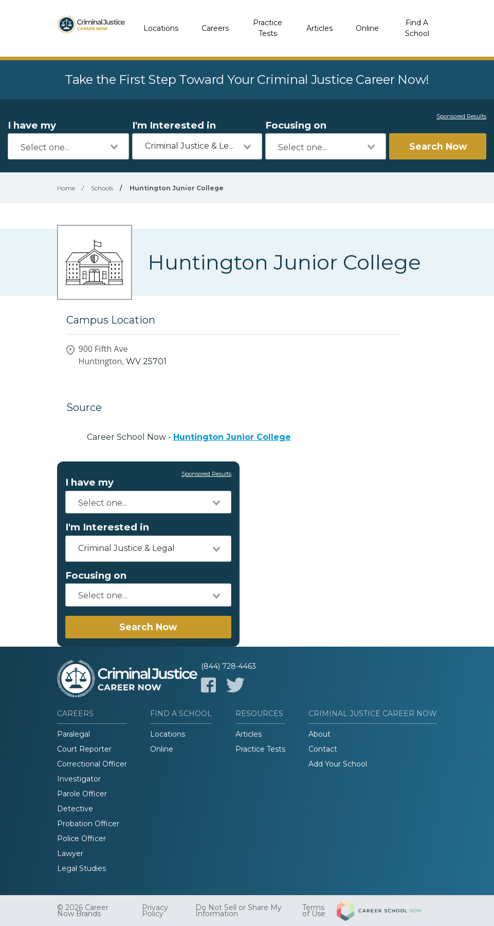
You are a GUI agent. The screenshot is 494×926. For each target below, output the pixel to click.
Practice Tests (267, 28)
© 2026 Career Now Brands (82, 910)
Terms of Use (313, 910)
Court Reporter (84, 749)
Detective (75, 808)
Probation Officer (88, 823)
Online (367, 28)
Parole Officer (82, 793)
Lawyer (70, 853)
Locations (160, 28)
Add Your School (337, 764)
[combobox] (68, 146)
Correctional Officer (92, 764)
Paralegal (73, 734)
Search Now (438, 146)
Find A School (417, 28)
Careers (215, 28)
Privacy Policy (155, 910)
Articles (319, 28)
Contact (322, 749)
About (319, 734)
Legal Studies (81, 868)
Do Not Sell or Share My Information (238, 910)
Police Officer (81, 838)
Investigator (79, 778)
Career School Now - (189, 437)
